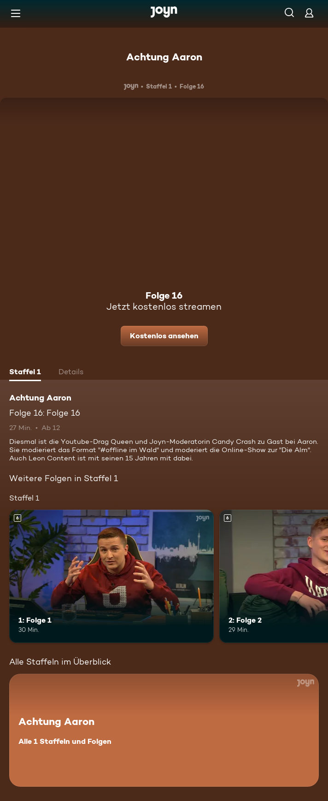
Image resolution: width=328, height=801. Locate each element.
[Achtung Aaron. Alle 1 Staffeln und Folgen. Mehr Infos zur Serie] (164, 730)
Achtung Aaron (164, 56)
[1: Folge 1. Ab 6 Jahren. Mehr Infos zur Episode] (111, 576)
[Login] (309, 13)
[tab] (25, 373)
